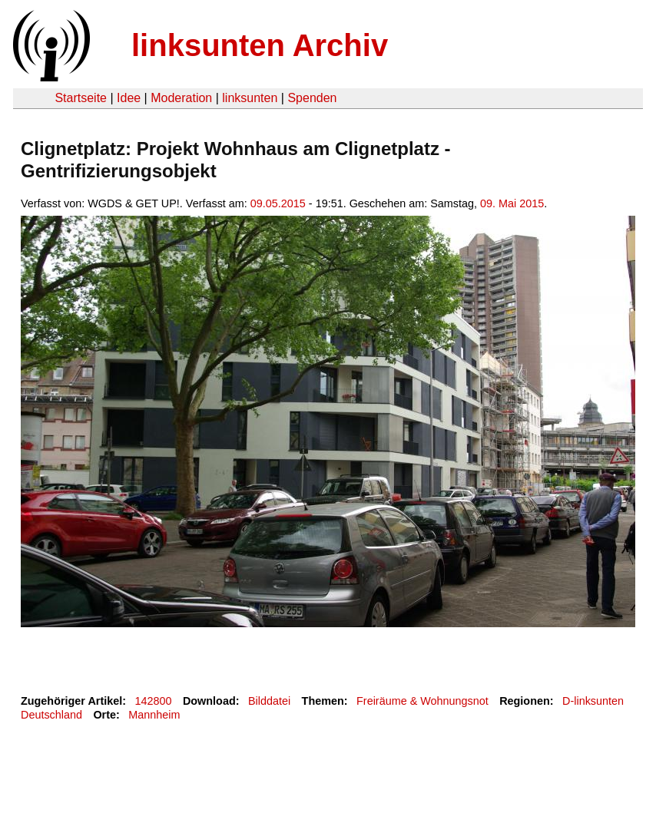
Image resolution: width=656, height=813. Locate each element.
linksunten (249, 97)
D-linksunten (593, 701)
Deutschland (51, 715)
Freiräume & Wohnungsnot (422, 701)
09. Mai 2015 (512, 203)
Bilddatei (269, 701)
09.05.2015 (278, 203)
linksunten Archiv (259, 45)
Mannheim (154, 715)
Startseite (81, 97)
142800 (153, 701)
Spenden (311, 97)
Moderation (181, 97)
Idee (129, 97)
